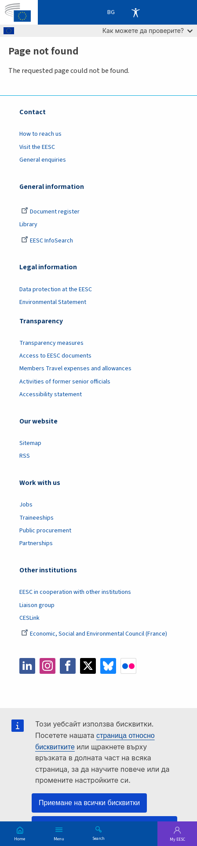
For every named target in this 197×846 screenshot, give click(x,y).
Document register (50, 211)
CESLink (29, 618)
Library (28, 224)
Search (98, 838)
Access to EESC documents (55, 355)
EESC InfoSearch (47, 240)
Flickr (128, 666)
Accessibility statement (50, 394)
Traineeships (36, 517)
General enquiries (42, 159)
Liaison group (37, 605)
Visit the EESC (37, 147)
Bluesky (108, 666)
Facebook (68, 666)
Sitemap (30, 443)
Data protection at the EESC (55, 289)
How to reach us (40, 134)
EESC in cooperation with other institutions (75, 592)
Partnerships (36, 543)
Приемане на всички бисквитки (89, 802)
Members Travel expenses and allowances (75, 368)
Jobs (26, 504)
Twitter (88, 666)
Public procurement (45, 530)
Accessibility (135, 12)
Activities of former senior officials (64, 381)
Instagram (47, 666)
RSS (24, 456)
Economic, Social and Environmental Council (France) (94, 633)
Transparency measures (51, 343)
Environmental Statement (52, 302)
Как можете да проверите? (147, 30)
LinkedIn (27, 666)
